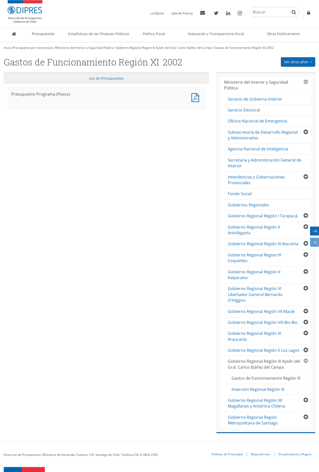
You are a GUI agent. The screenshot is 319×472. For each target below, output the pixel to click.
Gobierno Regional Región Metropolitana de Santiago (253, 420)
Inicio (7, 48)
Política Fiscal (154, 33)
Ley (106, 78)
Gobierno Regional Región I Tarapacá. (263, 216)
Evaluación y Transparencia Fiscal (216, 33)
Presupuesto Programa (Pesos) (196, 97)
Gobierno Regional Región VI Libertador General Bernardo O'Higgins (255, 294)
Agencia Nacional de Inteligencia (258, 149)
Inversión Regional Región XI (258, 389)
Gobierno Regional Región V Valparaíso (254, 274)
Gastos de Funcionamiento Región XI (240, 48)
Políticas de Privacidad (227, 454)
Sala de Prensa (182, 13)
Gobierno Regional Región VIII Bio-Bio (263, 322)
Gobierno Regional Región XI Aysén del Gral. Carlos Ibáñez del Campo (164, 48)
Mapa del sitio (260, 454)
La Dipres (157, 13)
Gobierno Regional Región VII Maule (261, 311)
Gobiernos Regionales (248, 205)
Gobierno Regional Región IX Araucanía (254, 336)
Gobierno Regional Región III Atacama (263, 243)
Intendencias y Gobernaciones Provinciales (256, 179)
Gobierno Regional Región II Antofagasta (254, 230)
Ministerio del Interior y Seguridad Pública (84, 48)
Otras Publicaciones (283, 33)
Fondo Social (240, 193)
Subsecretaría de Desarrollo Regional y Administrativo (263, 135)
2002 (270, 48)
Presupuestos (43, 33)
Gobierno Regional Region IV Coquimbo (254, 257)
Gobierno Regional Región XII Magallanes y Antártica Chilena (256, 403)
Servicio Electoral (244, 110)
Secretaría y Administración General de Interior (264, 163)
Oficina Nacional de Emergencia (257, 121)
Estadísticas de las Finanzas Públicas (98, 33)
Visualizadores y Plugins (295, 454)
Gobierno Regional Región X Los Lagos (264, 350)
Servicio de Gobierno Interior (255, 99)
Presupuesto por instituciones (33, 48)
